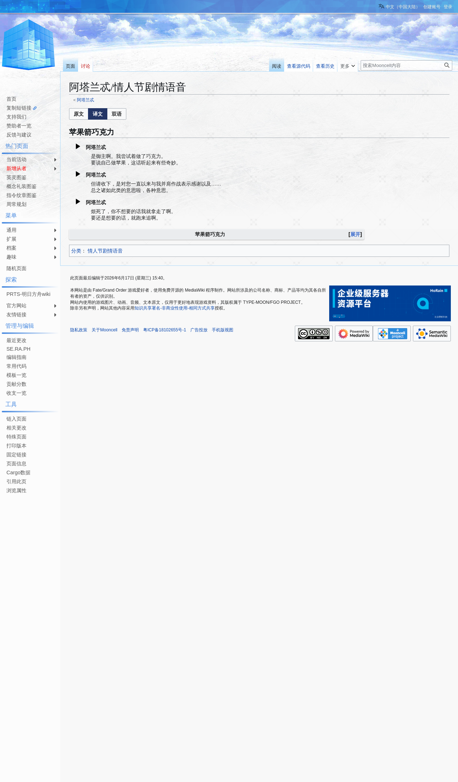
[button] (78, 114)
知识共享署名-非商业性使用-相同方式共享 (175, 308)
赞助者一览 (18, 126)
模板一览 (16, 375)
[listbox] (97, 114)
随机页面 (16, 268)
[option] (78, 113)
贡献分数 (16, 384)
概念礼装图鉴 (21, 186)
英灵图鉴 (16, 177)
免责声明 (130, 329)
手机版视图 (222, 329)
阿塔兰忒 (85, 99)
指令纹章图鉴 (21, 195)
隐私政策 (78, 329)
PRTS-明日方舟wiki (28, 294)
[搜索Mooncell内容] (406, 65)
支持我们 (16, 117)
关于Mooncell (104, 329)
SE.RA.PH (18, 349)
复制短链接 (18, 108)
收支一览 (16, 393)
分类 (76, 251)
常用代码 (16, 366)
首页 (11, 99)
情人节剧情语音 (105, 251)
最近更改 (16, 340)
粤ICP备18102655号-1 (164, 329)
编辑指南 (16, 357)
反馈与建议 (18, 135)
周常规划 (16, 204)
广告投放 (199, 329)
